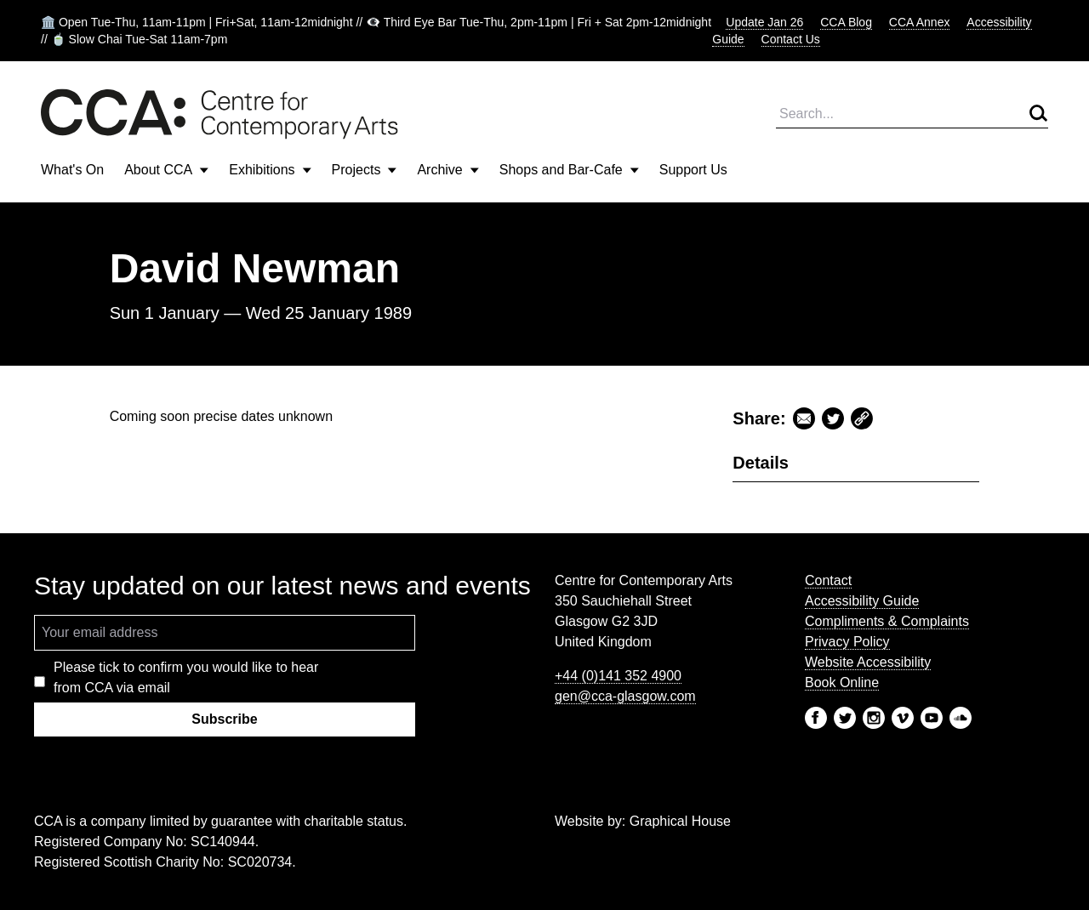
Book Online (842, 682)
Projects (364, 169)
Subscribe (224, 719)
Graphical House (680, 821)
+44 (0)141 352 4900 (618, 675)
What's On (72, 169)
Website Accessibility (868, 662)
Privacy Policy (847, 641)
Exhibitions (270, 169)
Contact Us (790, 39)
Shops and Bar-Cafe (569, 169)
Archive (447, 169)
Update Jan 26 (764, 22)
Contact (828, 580)
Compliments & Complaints (887, 621)
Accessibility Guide (862, 601)
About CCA (166, 169)
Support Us (693, 169)
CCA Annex (919, 22)
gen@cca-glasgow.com (625, 696)
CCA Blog (846, 22)
